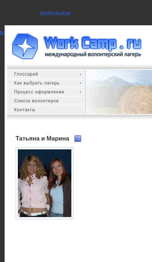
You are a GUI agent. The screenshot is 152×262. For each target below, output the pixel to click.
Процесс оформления (39, 91)
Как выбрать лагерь (37, 83)
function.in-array (55, 12)
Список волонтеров (36, 100)
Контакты (25, 109)
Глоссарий (26, 74)
